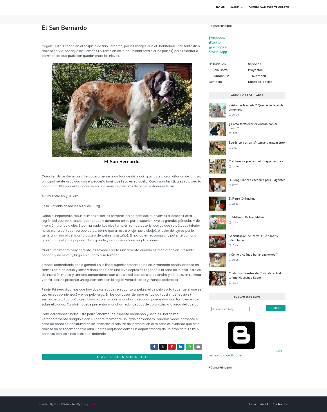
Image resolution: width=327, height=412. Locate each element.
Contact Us (280, 404)
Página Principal (220, 26)
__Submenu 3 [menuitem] (258, 76)
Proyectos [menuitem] (255, 70)
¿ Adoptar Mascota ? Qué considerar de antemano (256, 107)
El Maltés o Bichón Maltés (247, 217)
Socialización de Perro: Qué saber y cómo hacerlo (253, 238)
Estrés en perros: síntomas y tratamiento (257, 143)
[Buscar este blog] (230, 309)
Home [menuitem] (220, 7)
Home (252, 404)
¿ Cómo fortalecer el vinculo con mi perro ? (253, 126)
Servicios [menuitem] (254, 64)
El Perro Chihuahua (242, 199)
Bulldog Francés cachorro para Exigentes (257, 180)
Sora (57, 404)
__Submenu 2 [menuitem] (219, 76)
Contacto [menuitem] (215, 82)
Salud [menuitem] (234, 7)
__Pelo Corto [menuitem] (218, 70)
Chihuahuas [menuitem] (217, 64)
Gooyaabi (88, 404)
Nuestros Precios (260, 82)
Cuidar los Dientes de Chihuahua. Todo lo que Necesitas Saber (256, 275)
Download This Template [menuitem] (269, 7)
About (264, 404)
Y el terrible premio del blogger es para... (257, 161)
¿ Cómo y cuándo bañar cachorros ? (253, 255)
